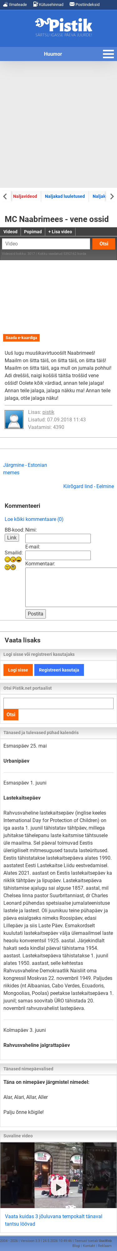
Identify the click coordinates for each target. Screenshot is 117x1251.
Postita (35, 614)
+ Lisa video (60, 231)
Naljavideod (25, 196)
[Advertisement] (58, 124)
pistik (48, 412)
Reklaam (105, 1246)
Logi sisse (18, 669)
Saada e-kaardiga (21, 337)
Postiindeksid (85, 4)
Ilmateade (15, 4)
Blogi (76, 1246)
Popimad (33, 231)
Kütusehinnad (48, 4)
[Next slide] (111, 196)
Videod (10, 231)
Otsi (104, 244)
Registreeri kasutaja (59, 669)
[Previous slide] (5, 196)
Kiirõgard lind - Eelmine (88, 486)
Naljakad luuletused (65, 196)
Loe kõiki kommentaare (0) (34, 519)
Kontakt (89, 1246)
